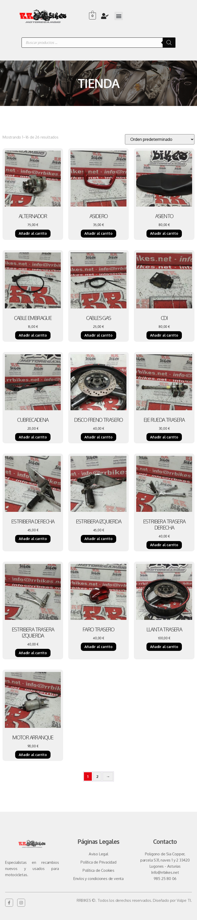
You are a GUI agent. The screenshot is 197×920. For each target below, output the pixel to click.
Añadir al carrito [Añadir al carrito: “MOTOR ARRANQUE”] (33, 754)
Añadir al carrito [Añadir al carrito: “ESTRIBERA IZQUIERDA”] (98, 538)
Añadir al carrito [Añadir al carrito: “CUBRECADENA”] (33, 437)
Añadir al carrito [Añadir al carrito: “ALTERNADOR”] (33, 233)
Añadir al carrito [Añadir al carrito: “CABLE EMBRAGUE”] (33, 335)
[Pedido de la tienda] (159, 139)
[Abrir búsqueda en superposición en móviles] (98, 42)
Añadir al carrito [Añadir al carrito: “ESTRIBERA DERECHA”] (33, 538)
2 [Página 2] (97, 776)
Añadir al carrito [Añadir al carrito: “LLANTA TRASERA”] (164, 646)
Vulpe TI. (184, 900)
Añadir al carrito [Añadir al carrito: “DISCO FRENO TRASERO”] (98, 437)
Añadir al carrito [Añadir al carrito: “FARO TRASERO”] (98, 646)
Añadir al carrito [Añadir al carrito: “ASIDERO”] (98, 233)
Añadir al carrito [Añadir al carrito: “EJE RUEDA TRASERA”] (164, 437)
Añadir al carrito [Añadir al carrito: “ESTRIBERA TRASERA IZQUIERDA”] (33, 653)
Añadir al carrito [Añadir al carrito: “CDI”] (164, 335)
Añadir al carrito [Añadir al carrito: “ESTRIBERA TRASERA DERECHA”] (164, 545)
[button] (118, 16)
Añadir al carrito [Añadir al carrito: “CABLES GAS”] (98, 335)
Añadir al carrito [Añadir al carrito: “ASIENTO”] (164, 233)
